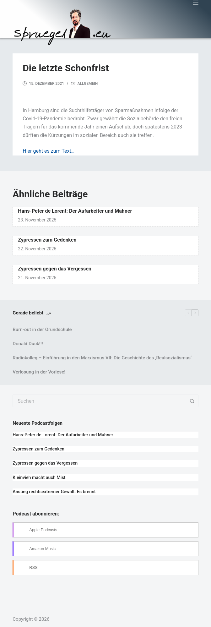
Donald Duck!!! (28, 343)
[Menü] (195, 3)
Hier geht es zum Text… (48, 151)
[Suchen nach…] (99, 401)
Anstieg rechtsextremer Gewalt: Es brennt (54, 491)
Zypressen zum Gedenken (47, 240)
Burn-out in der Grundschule (42, 329)
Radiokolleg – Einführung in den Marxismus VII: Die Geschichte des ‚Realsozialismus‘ (102, 358)
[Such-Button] (192, 401)
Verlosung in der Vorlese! (39, 372)
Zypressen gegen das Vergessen (54, 269)
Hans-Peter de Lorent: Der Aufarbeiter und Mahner (75, 211)
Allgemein (88, 83)
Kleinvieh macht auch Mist (39, 477)
